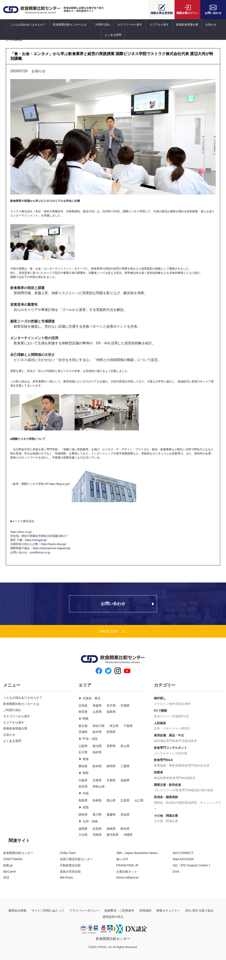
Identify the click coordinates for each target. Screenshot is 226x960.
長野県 (111, 746)
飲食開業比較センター (18, 853)
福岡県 (82, 828)
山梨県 (82, 746)
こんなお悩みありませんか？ (28, 24)
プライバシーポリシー (84, 910)
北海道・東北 (89, 698)
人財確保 (160, 723)
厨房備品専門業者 (166, 741)
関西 (83, 773)
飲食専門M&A (163, 760)
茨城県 (82, 732)
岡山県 (111, 800)
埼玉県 (114, 726)
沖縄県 (128, 834)
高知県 (125, 814)
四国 (83, 807)
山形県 (97, 711)
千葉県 (128, 726)
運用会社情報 (17, 910)
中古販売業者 (188, 741)
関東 (83, 718)
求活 (6, 877)
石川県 (82, 752)
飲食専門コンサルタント (170, 747)
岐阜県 (97, 766)
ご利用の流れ (101, 24)
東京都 (82, 726)
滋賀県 (125, 780)
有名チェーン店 (164, 716)
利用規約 (145, 910)
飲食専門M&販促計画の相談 (195, 790)
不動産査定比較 (70, 865)
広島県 (125, 800)
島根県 (97, 800)
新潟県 (97, 746)
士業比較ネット (126, 871)
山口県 (138, 800)
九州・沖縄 (87, 821)
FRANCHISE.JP (127, 865)
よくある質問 (113, 34)
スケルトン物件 (164, 703)
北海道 (82, 705)
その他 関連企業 (166, 815)
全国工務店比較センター (76, 859)
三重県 (125, 766)
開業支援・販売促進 (167, 784)
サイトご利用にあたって (47, 910)
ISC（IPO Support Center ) (191, 865)
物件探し (160, 698)
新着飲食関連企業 (187, 24)
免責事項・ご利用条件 (119, 910)
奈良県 (82, 786)
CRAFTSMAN (13, 859)
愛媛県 (111, 814)
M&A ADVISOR (183, 859)
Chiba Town (68, 853)
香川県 (97, 814)
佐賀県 (97, 828)
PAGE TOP (113, 631)
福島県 (111, 711)
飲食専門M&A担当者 (195, 765)
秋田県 (82, 711)
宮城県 (125, 705)
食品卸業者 (161, 778)
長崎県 (111, 828)
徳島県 (82, 814)
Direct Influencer (127, 877)
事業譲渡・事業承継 (167, 765)
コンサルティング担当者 (170, 753)
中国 (83, 793)
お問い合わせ (213, 9)
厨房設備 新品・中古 (169, 735)
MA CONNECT (183, 853)
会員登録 (162, 9)
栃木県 (97, 732)
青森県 (97, 705)
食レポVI (122, 859)
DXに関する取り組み (199, 910)
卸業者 (158, 772)
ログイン (187, 9)
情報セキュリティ (168, 910)
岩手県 (111, 705)
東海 (83, 759)
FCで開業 (160, 710)
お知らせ (211, 24)
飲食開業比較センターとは (69, 24)
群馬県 (111, 732)
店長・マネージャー (167, 728)
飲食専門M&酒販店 (183, 778)
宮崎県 (97, 834)
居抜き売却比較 (70, 871)
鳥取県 (82, 800)
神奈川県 (99, 726)
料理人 (186, 728)
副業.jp (7, 865)
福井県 (97, 752)
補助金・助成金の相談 (169, 802)
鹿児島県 (113, 834)
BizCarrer (9, 871)
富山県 (125, 746)
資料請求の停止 (113, 916)
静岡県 (111, 766)
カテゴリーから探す (129, 24)
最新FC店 (182, 716)
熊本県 (125, 828)
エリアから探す (159, 24)
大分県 (82, 834)
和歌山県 (99, 786)
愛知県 (82, 766)
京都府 (111, 780)
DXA (176, 871)
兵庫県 (97, 780)
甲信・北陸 (87, 738)
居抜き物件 (183, 703)
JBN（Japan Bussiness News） (138, 853)
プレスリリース (164, 790)
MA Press (66, 877)
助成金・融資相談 (166, 797)
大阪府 (82, 780)
